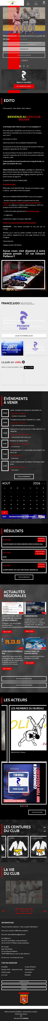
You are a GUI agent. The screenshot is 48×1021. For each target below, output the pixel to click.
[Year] (32, 483)
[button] (7, 631)
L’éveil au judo (5, 972)
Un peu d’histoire (30, 967)
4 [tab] (27, 60)
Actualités (4, 967)
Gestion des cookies (30, 1012)
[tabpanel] (24, 733)
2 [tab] (23, 60)
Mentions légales (21, 1014)
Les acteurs (28, 972)
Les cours (4, 975)
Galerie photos (29, 969)
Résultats (28, 975)
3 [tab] (25, 60)
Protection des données (13, 1012)
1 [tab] (20, 60)
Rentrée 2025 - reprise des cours (11, 969)
